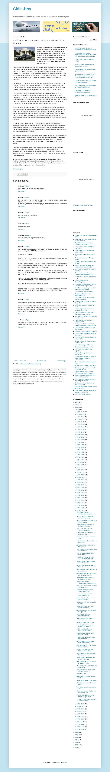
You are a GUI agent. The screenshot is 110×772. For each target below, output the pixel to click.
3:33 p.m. (27, 212)
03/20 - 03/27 (81, 510)
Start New (83, 205)
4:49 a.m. (27, 186)
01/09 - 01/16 (81, 726)
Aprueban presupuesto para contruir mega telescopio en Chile (85, 288)
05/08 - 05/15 (81, 492)
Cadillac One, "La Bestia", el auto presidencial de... (85, 637)
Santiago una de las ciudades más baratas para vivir (85, 383)
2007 (77, 740)
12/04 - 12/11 (81, 419)
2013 (77, 404)
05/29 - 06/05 (81, 485)
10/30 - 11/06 (81, 429)
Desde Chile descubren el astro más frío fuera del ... (85, 598)
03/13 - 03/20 (81, 704)
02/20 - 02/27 (81, 711)
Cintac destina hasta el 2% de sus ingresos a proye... (86, 691)
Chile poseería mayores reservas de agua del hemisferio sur (85, 391)
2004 (77, 747)
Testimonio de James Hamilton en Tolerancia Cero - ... (86, 654)
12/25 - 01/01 (81, 412)
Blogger (64, 762)
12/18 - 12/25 (81, 414)
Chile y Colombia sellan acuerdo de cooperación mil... (86, 549)
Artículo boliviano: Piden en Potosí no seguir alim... (86, 610)
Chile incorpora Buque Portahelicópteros (81, 281)
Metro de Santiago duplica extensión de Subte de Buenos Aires (85, 86)
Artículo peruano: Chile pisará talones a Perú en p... (84, 517)
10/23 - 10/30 (81, 432)
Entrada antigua (61, 361)
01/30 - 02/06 (81, 719)
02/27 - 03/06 (81, 709)
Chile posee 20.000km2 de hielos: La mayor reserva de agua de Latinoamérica (85, 358)
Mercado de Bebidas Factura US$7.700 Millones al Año (84, 558)
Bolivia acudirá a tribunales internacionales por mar (84, 629)
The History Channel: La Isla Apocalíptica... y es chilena (83, 91)
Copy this (76, 205)
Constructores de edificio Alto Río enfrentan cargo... (85, 533)
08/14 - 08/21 (81, 457)
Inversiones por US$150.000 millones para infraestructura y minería (85, 284)
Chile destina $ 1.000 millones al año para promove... (85, 670)
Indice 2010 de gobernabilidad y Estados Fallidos (84, 320)
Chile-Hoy (22, 9)
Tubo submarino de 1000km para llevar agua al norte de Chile (84, 313)
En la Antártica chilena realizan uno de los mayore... (86, 570)
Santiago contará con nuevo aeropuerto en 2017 (83, 294)
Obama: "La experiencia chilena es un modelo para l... (86, 699)
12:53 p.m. (27, 235)
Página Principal (41, 361)
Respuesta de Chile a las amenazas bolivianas (83, 615)
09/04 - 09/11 (81, 450)
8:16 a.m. (27, 224)
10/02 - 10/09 (81, 439)
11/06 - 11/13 (81, 427)
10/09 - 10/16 (81, 437)
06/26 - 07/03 (81, 475)
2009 (77, 735)
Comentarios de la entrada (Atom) (31, 364)
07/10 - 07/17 (81, 470)
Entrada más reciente (20, 361)
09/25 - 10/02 (81, 442)
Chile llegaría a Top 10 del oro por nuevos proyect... (86, 646)
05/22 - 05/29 (81, 487)
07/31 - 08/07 (81, 462)
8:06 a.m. (27, 197)
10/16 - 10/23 (81, 434)
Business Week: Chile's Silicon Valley (85, 366)
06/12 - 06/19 (81, 480)
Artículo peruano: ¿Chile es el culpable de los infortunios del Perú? (85, 48)
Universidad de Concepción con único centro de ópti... (85, 594)
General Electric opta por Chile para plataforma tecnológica (85, 376)
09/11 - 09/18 (81, 447)
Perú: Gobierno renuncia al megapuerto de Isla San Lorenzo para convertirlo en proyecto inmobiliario (85, 54)
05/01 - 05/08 (81, 495)
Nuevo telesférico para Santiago (84, 291)
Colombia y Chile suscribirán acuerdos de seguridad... (84, 625)
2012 (77, 407)
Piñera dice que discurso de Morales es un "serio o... (84, 619)
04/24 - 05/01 (81, 497)
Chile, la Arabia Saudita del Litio (84, 347)
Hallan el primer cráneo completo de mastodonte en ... (85, 562)
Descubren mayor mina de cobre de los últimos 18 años (85, 368)
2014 (77, 402)
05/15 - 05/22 (81, 490)
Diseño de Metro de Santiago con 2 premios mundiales (85, 298)
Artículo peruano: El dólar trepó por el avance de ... (86, 666)
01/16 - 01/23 (81, 724)
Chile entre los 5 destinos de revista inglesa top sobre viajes (85, 380)
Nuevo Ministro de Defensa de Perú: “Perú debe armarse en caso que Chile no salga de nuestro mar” (85, 76)
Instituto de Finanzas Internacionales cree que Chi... (86, 513)
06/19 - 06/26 (81, 477)
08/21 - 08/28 (81, 455)
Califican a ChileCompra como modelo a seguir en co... (85, 695)
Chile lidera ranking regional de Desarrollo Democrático (84, 243)
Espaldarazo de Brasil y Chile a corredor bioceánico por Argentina (84, 372)
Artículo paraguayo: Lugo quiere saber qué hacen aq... (85, 641)
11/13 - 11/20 (81, 424)
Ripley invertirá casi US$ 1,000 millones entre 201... (85, 553)
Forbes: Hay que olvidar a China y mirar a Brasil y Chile (84, 309)
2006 (77, 742)
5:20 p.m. (27, 299)
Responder (21, 191)
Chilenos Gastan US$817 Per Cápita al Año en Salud (84, 650)
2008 (77, 737)
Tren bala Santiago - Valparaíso (84, 345)
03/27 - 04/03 (81, 508)
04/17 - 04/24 (81, 500)
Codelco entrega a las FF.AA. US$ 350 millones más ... (86, 566)
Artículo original (18, 169)
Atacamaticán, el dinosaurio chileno (86, 680)
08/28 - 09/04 (81, 452)
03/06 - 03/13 (81, 706)
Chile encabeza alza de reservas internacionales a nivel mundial (84, 273)
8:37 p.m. (27, 320)
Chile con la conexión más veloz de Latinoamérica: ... (86, 586)
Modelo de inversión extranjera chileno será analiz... (85, 590)
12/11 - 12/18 (81, 417)
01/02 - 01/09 (81, 729)
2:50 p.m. (27, 246)
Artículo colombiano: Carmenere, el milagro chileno (86, 521)
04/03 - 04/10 (81, 505)
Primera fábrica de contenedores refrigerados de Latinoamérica (84, 266)
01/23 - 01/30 (81, 721)
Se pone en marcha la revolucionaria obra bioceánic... (86, 582)
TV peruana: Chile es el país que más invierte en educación (85, 81)
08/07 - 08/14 (81, 460)
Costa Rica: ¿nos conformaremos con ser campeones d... (86, 574)
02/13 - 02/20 (81, 714)
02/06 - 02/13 (81, 716)
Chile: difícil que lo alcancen (83, 394)
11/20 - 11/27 (81, 422)
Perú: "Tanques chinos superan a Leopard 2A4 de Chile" (84, 65)
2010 (77, 732)
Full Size (89, 205)
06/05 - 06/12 (81, 482)
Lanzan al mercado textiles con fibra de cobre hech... (85, 606)
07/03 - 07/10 (81, 472)
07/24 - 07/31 (81, 465)
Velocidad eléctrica (81, 674)
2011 (77, 409)
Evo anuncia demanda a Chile (85, 622)
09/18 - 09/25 (81, 444)
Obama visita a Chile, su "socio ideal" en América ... (85, 633)
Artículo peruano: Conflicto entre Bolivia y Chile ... (85, 545)
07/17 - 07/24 (81, 467)
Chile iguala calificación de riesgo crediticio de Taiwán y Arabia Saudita (85, 324)
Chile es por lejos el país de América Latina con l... (84, 529)
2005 (77, 745)
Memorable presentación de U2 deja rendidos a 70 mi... (85, 525)
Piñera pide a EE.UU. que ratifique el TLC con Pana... (86, 662)
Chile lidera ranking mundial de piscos (86, 331)
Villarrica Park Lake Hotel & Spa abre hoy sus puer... (85, 658)
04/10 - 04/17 (81, 502)
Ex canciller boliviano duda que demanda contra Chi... (85, 578)
